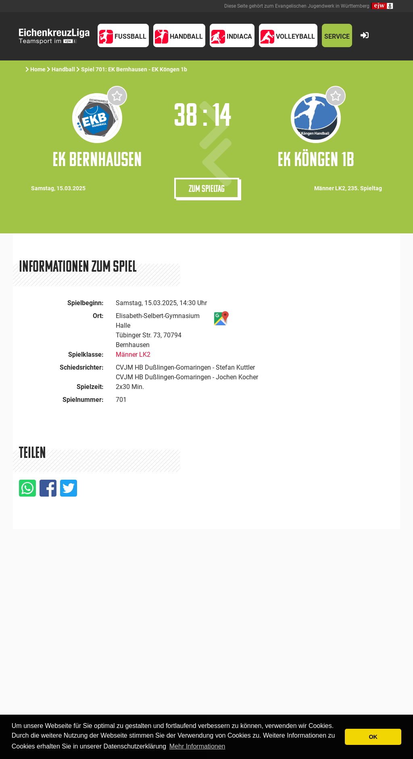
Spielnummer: (83, 399)
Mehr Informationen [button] (197, 746)
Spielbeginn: (85, 303)
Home (38, 69)
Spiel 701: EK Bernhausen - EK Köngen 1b (134, 69)
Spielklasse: (86, 354)
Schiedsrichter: (82, 367)
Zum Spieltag (207, 188)
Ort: (98, 316)
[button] (123, 35)
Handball (63, 69)
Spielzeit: (90, 387)
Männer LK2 (133, 354)
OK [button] (373, 737)
